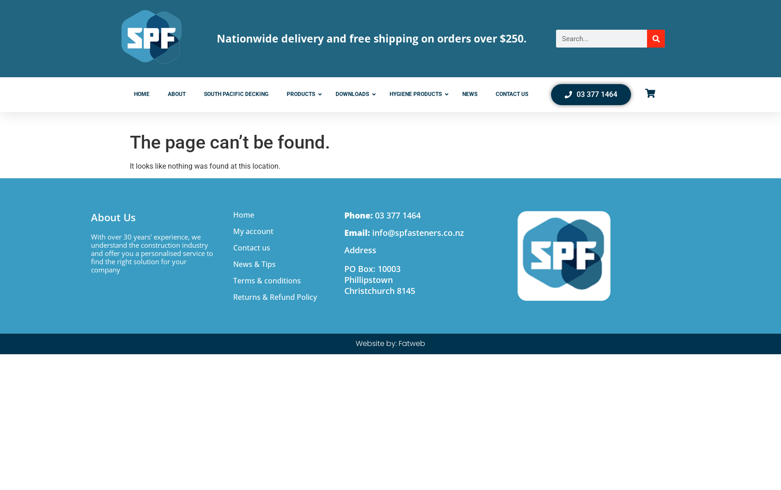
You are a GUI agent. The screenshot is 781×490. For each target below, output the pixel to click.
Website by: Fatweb (390, 343)
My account (253, 231)
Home (243, 215)
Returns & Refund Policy (275, 297)
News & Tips (254, 264)
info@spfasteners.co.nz (404, 232)
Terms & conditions (267, 281)
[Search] (656, 39)
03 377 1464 (382, 215)
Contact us (251, 248)
